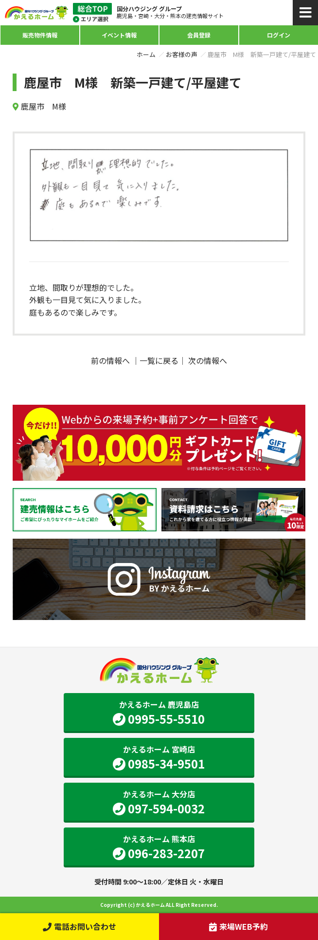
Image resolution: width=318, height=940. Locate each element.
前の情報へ (110, 360)
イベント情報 (119, 35)
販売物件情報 (39, 35)
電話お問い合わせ (79, 926)
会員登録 (199, 35)
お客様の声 (181, 54)
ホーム (146, 54)
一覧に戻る (159, 360)
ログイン (278, 35)
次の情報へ (207, 360)
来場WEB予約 (238, 926)
